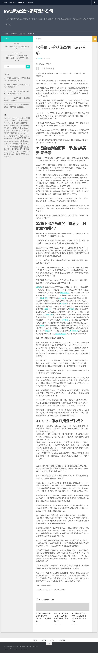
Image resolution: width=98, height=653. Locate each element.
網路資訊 (21, 2)
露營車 (41, 325)
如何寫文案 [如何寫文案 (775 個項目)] (20, 138)
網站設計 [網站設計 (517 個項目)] (25, 146)
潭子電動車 (74, 331)
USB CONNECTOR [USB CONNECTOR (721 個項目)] (13, 120)
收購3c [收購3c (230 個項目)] (23, 141)
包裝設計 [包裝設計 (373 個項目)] (7, 123)
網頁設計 (39, 287)
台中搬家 (64, 320)
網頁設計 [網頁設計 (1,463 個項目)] (18, 148)
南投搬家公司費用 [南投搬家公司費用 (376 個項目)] (19, 123)
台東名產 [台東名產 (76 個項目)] (6, 138)
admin (40, 58)
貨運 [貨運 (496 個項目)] (8, 154)
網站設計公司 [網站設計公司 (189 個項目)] (8, 149)
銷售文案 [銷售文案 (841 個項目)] (20, 154)
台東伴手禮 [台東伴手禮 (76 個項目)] (27, 136)
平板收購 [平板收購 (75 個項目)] (11, 141)
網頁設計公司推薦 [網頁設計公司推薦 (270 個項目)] (21, 152)
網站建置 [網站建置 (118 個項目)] (12, 146)
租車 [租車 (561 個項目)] (8, 146)
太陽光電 (63, 304)
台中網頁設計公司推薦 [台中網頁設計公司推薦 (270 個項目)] (18, 128)
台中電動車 (64, 293)
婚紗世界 (30, 2)
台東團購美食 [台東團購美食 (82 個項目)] (11, 138)
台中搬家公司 (48, 314)
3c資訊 (4, 2)
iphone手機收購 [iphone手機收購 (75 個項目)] (11, 118)
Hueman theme (27, 649)
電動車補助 (43, 298)
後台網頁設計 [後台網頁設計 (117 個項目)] (17, 141)
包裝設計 (47, 331)
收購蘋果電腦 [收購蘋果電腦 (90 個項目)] (11, 144)
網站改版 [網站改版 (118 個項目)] (17, 146)
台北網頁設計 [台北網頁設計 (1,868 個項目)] (16, 132)
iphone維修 (62, 298)
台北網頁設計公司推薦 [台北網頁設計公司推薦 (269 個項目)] (16, 136)
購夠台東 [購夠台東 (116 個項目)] (13, 154)
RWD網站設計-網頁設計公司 (28, 11)
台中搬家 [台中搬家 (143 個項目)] (12, 126)
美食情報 (12, 2)
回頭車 (71, 309)
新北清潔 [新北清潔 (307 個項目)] (18, 144)
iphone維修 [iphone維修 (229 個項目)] (19, 118)
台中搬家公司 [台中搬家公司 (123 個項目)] (19, 125)
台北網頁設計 (60, 334)
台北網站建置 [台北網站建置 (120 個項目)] (14, 131)
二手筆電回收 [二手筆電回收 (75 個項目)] (26, 121)
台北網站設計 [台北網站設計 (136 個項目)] (22, 131)
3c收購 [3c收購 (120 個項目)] (5, 118)
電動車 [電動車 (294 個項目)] (8, 157)
